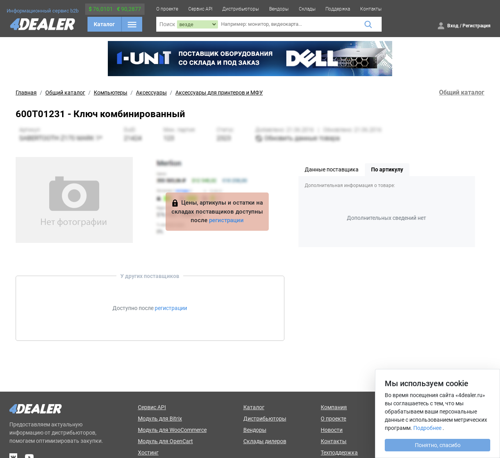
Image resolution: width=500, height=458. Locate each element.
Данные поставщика (332, 169)
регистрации (226, 220)
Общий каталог (65, 92)
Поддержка (337, 9)
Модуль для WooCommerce (172, 430)
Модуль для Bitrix (160, 418)
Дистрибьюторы (240, 9)
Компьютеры (110, 92)
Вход (453, 26)
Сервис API (200, 9)
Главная (26, 92)
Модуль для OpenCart (165, 441)
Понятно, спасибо (438, 445)
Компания (334, 407)
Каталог (104, 24)
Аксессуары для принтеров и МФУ (219, 92)
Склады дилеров (264, 441)
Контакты (371, 9)
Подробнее (427, 428)
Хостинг (148, 452)
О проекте (167, 9)
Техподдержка (339, 452)
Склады (307, 9)
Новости (332, 430)
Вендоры (279, 9)
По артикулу (387, 169)
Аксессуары (151, 92)
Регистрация (476, 26)
